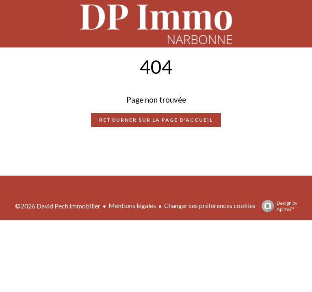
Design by (277, 206)
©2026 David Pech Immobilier (57, 206)
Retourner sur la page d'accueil (156, 120)
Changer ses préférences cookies (210, 205)
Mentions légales (132, 205)
